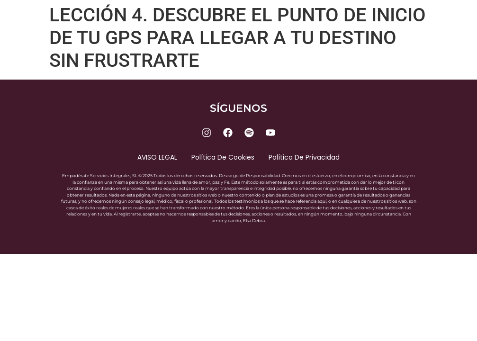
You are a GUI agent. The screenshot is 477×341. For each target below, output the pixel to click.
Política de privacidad (304, 157)
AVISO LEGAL (157, 157)
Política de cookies (222, 157)
